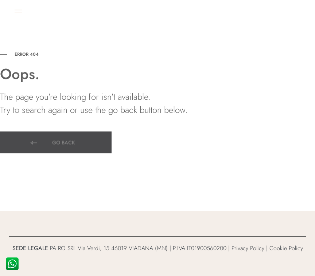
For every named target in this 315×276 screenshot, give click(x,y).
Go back (52, 143)
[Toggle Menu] (18, 11)
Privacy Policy (248, 248)
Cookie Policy (286, 248)
